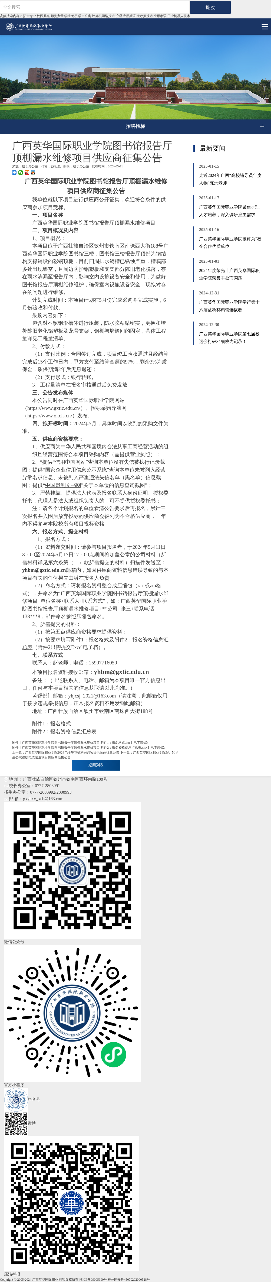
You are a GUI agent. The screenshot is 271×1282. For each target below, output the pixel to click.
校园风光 (43, 16)
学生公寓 (84, 16)
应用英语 (129, 16)
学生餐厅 (70, 16)
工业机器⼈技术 (178, 16)
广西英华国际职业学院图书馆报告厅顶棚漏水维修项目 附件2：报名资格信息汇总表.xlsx (84, 747)
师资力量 (57, 16)
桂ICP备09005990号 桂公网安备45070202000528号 (114, 1279)
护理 (118, 16)
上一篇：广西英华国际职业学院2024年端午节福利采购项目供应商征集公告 (65, 752)
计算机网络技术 (103, 16)
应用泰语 (160, 16)
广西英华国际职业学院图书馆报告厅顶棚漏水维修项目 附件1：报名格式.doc (76, 743)
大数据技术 (145, 16)
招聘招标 (135, 126)
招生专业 (29, 16)
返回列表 (96, 765)
